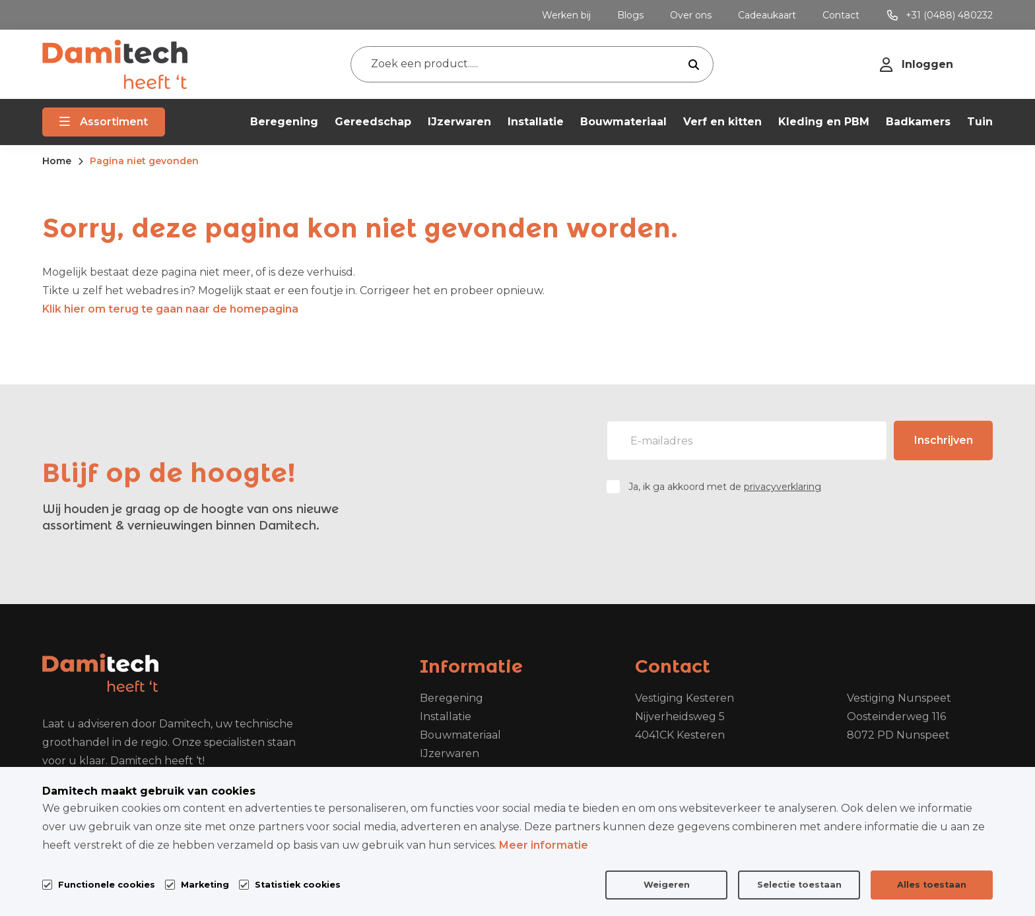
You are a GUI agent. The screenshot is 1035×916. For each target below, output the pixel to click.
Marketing (205, 885)
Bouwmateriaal (460, 735)
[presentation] (892, 532)
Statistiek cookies (298, 885)
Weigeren (667, 885)
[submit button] (694, 64)
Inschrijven (943, 440)
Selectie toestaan (799, 885)
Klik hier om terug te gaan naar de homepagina (170, 309)
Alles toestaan (931, 885)
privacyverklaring (782, 487)
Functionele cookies (106, 883)
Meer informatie (543, 845)
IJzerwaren (449, 753)
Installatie (445, 716)
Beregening (451, 698)
